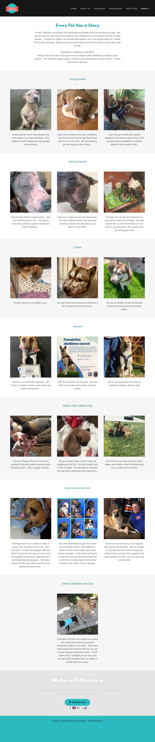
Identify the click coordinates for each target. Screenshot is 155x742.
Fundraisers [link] (115, 9)
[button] (145, 8)
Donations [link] (99, 9)
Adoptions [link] (131, 9)
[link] (12, 8)
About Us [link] (85, 9)
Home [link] (74, 9)
